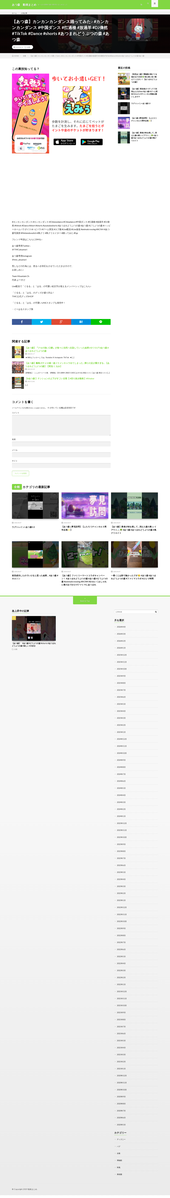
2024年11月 (122, 754)
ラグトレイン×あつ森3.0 (140, 106)
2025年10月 (122, 678)
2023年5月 (121, 879)
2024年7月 (121, 782)
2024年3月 (121, 810)
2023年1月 (121, 906)
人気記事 (25, 13)
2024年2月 (121, 817)
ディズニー (121, 1142)
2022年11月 (122, 920)
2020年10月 (122, 1093)
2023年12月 (122, 830)
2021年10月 (122, 1010)
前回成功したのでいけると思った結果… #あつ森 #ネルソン (35, 582)
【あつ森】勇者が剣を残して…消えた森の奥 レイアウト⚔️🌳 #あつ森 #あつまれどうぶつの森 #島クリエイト (134, 533)
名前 (14, 442)
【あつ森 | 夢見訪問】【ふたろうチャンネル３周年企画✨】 (84, 531)
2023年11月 (122, 837)
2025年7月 (121, 699)
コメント (15, 416)
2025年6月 (121, 706)
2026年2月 (121, 650)
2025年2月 (121, 733)
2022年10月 (122, 927)
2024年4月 (121, 803)
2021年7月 (121, 1031)
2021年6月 (121, 1038)
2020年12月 (122, 1079)
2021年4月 (121, 1052)
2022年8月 (121, 941)
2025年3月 (121, 727)
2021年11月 (122, 1003)
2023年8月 (121, 858)
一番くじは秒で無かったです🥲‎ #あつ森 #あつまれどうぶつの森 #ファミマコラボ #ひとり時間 (134, 584)
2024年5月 (121, 796)
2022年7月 (121, 948)
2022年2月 (121, 983)
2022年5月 (121, 962)
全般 (28, 50)
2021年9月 (121, 1017)
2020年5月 (121, 1128)
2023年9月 (121, 851)
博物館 (119, 1163)
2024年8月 (121, 775)
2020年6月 (121, 1121)
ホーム (15, 13)
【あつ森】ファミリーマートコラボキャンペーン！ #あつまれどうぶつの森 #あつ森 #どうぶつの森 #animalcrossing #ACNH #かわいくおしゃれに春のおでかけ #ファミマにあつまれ (84, 587)
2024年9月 (121, 768)
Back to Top (85, 611)
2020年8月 (121, 1107)
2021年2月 (121, 1066)
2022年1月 (121, 990)
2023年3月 (121, 893)
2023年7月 (121, 865)
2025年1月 (121, 740)
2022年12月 (122, 913)
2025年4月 (121, 720)
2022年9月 (121, 934)
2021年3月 (121, 1059)
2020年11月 (122, 1086)
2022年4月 (121, 969)
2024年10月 (122, 761)
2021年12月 (122, 996)
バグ (119, 1149)
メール (15, 453)
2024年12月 (122, 747)
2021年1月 (121, 1073)
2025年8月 (121, 692)
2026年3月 (121, 644)
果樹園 (119, 1177)
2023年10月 (122, 844)
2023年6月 (121, 872)
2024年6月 (121, 789)
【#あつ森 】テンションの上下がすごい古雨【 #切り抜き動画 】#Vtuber (59, 381)
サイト (15, 464)
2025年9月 (121, 685)
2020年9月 (121, 1100)
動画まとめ (32, 1192)
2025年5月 (121, 713)
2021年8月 (121, 1024)
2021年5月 (121, 1045)
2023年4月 (121, 886)
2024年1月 (121, 823)
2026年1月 (121, 657)
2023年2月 (121, 900)
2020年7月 (121, 1114)
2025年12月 (122, 664)
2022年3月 (121, 976)
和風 (119, 1170)
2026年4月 (121, 637)
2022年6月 (121, 955)
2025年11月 (122, 671)
